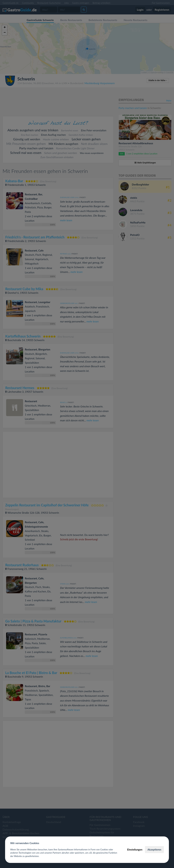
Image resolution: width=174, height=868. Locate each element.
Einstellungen (134, 849)
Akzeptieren (154, 849)
